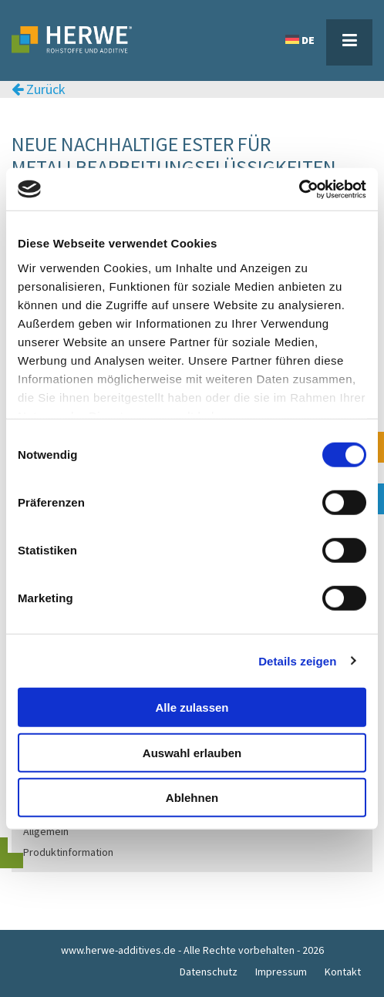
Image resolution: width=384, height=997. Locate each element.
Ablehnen (192, 797)
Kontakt (343, 971)
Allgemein (46, 831)
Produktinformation (68, 852)
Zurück (39, 89)
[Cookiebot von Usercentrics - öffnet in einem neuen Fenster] (298, 189)
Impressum (281, 971)
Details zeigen (297, 660)
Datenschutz (208, 971)
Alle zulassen (191, 707)
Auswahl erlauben (192, 752)
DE (300, 40)
